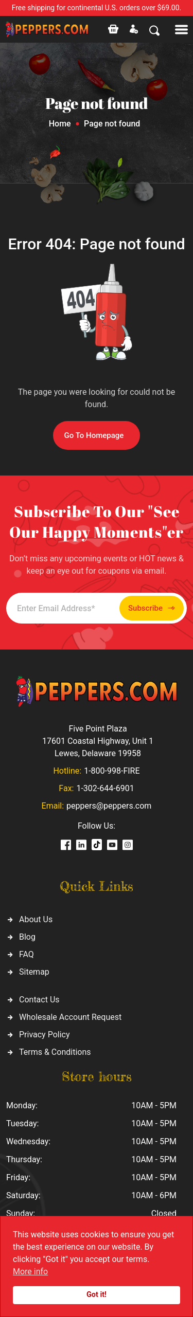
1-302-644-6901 (105, 788)
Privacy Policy (44, 1034)
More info (30, 1271)
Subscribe (151, 608)
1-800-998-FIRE (111, 771)
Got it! (96, 1294)
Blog (27, 937)
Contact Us (39, 999)
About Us (35, 919)
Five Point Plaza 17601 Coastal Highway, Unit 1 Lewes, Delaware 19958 (97, 741)
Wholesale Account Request (70, 1017)
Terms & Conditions (55, 1052)
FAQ (26, 954)
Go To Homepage (94, 435)
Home (60, 124)
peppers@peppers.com (108, 806)
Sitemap (34, 972)
